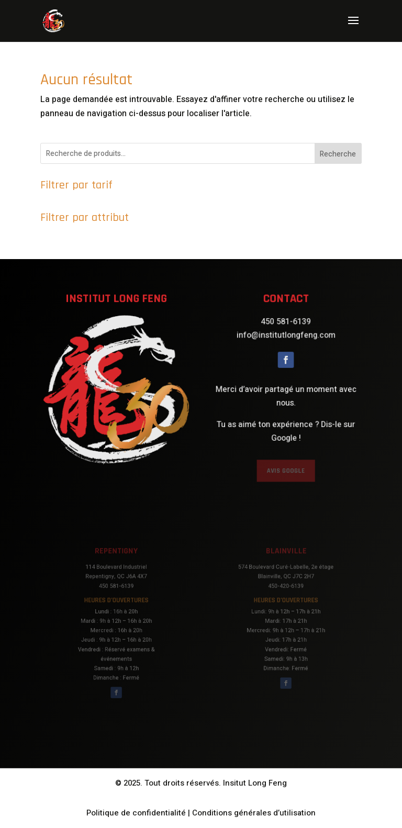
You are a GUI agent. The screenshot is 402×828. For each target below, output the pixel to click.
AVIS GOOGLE (286, 465)
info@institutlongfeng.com (286, 338)
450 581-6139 (285, 326)
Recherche (338, 154)
